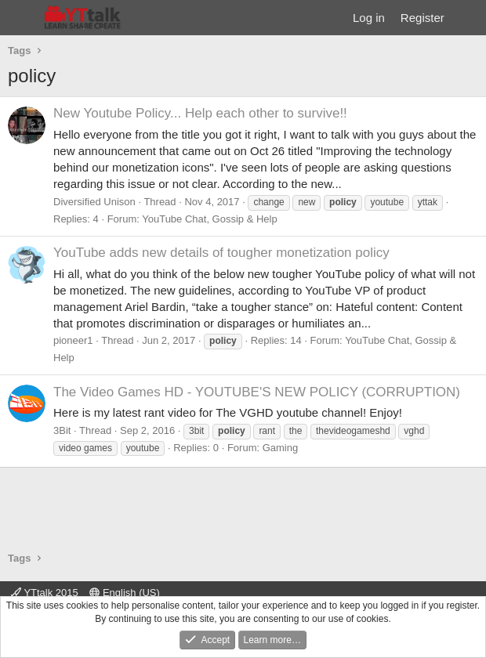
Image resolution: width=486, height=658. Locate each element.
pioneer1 (73, 340)
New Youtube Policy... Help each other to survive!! (200, 113)
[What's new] (467, 17)
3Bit (62, 430)
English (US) (124, 592)
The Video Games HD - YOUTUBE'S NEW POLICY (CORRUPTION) (256, 392)
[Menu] (21, 18)
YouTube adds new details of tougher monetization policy (221, 252)
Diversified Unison (94, 202)
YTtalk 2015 (44, 592)
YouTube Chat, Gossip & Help (209, 219)
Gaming (281, 448)
